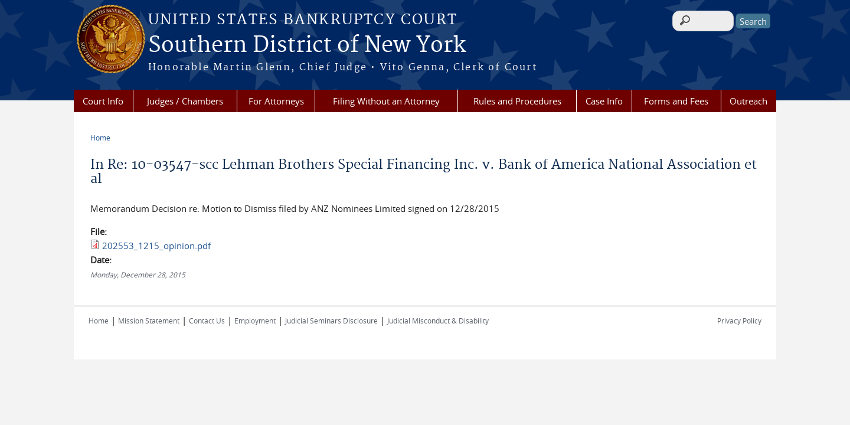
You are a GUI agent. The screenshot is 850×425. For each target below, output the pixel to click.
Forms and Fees (676, 101)
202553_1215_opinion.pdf (156, 245)
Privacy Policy (739, 320)
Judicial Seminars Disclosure (331, 320)
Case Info (604, 101)
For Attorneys (276, 101)
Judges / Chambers (185, 101)
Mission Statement (148, 320)
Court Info (103, 101)
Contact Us (207, 320)
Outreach (748, 101)
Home (100, 137)
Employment (255, 320)
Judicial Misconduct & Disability (438, 320)
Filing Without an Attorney (386, 101)
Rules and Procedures (517, 101)
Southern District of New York (307, 45)
